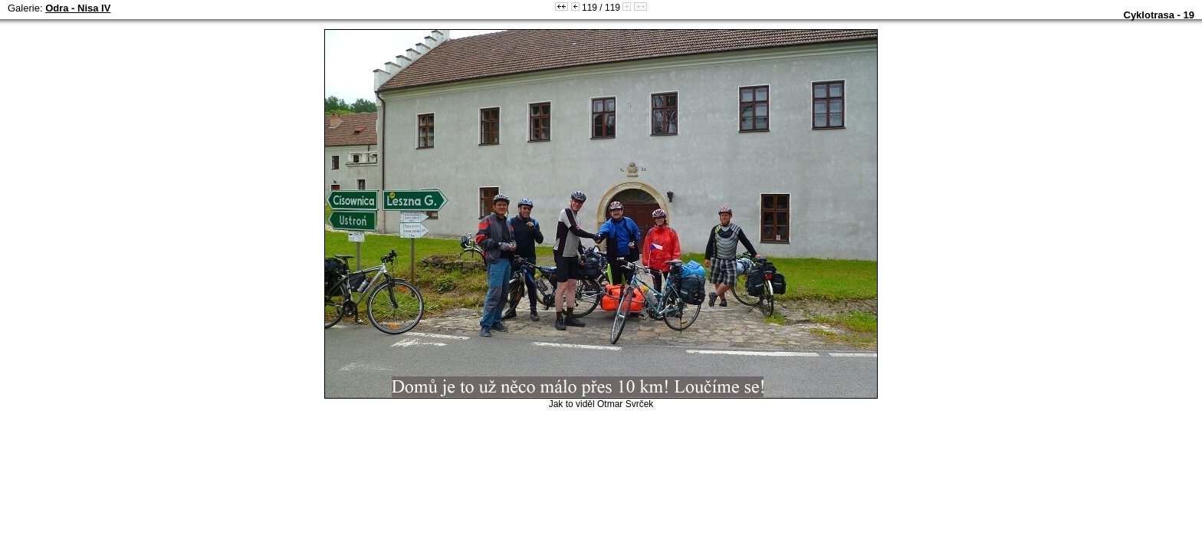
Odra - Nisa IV (77, 8)
